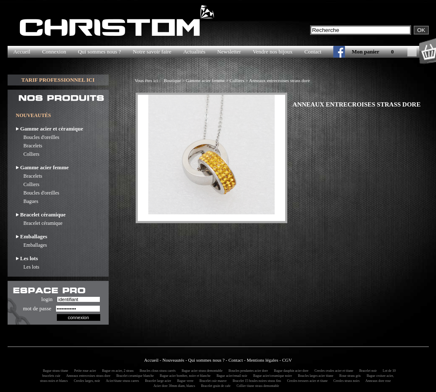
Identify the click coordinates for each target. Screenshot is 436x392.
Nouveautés (173, 360)
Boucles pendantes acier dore (247, 371)
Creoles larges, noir (85, 381)
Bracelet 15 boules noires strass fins (255, 381)
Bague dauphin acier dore (289, 371)
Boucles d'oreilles (37, 137)
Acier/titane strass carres (121, 381)
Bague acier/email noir (230, 376)
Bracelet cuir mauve (212, 381)
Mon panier (365, 51)
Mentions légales (262, 360)
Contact (313, 51)
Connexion (54, 51)
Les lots (28, 267)
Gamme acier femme (205, 80)
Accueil (21, 51)
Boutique (172, 80)
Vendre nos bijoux (273, 51)
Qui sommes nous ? (99, 51)
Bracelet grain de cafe (214, 386)
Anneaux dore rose (377, 381)
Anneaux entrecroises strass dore (279, 80)
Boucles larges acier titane (314, 376)
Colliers (28, 154)
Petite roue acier (84, 371)
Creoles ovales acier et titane (332, 371)
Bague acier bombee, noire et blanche (183, 376)
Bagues (27, 201)
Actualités (194, 51)
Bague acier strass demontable (200, 371)
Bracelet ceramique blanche (134, 376)
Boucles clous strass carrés (156, 371)
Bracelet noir (367, 371)
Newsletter (229, 51)
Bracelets (29, 146)
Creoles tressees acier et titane (306, 381)
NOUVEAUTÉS (33, 115)
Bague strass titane (54, 371)
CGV (287, 360)
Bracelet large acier (156, 381)
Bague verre (183, 381)
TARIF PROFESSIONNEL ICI (57, 80)
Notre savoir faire (152, 51)
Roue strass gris (349, 376)
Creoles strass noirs (345, 381)
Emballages (31, 245)
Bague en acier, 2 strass (116, 371)
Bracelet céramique (39, 223)
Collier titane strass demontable (256, 386)
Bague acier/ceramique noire (271, 376)
